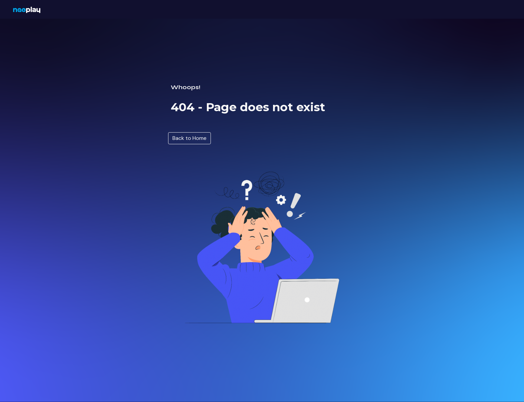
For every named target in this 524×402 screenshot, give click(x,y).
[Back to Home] (189, 138)
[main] (262, 87)
